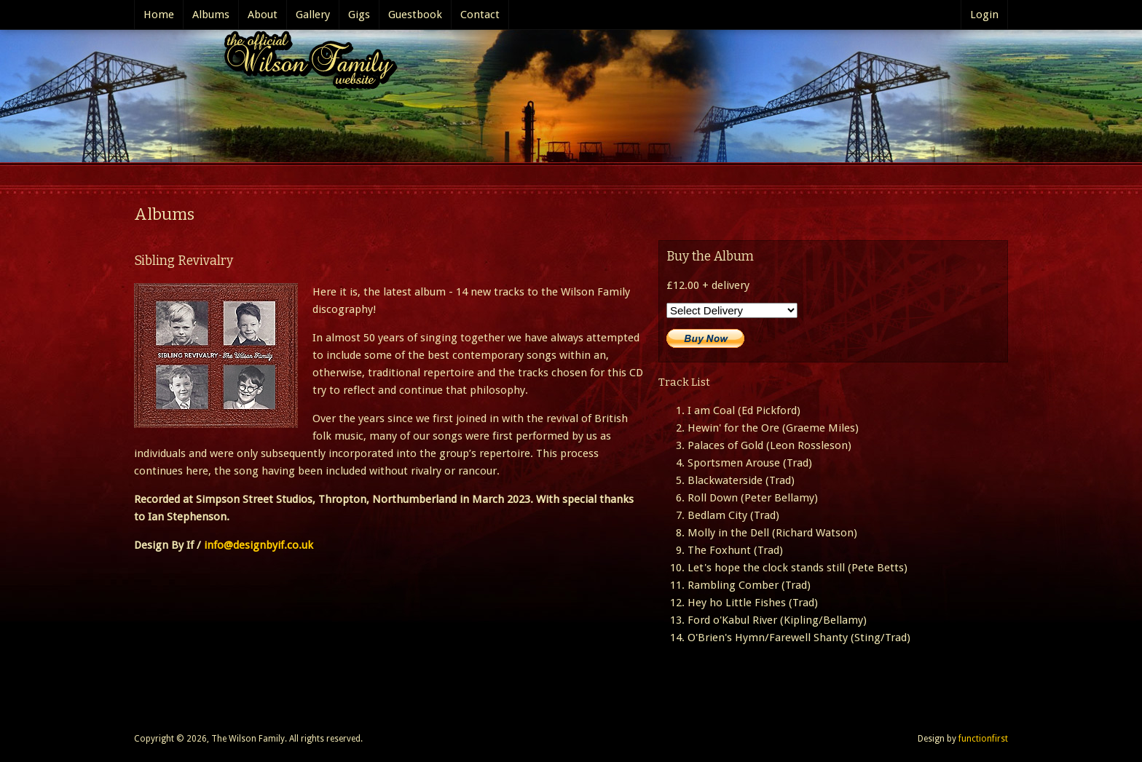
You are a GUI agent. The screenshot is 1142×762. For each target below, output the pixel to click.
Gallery (313, 14)
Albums (210, 14)
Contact (480, 14)
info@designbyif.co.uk (258, 545)
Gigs (359, 14)
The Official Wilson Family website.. (306, 63)
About (262, 14)
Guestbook (415, 14)
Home (158, 14)
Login (984, 14)
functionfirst (983, 739)
